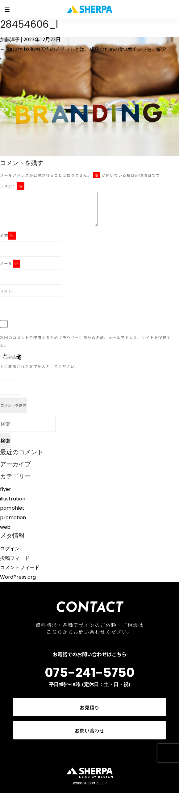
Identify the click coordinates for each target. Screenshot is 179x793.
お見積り (89, 707)
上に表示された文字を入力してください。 (39, 366)
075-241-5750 (90, 672)
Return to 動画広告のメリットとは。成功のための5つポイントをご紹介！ (86, 49)
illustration (12, 498)
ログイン (10, 548)
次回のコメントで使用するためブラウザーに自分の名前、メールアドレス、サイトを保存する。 (85, 341)
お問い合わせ (89, 730)
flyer (5, 489)
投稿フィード (15, 558)
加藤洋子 (10, 39)
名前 (8, 236)
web (5, 527)
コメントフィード (20, 567)
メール (10, 264)
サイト (6, 291)
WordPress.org (18, 577)
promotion (13, 517)
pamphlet (12, 508)
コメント (12, 186)
